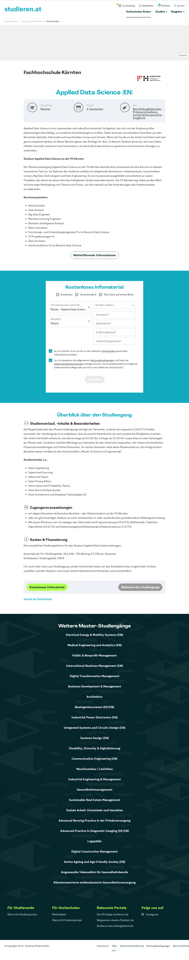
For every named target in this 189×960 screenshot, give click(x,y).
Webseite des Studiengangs (140, 587)
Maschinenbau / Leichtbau (94, 769)
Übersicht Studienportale (22, 914)
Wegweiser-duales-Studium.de (115, 920)
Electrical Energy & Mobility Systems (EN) (94, 635)
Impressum (103, 945)
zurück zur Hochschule (38, 599)
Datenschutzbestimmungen (68, 363)
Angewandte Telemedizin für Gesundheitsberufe (94, 872)
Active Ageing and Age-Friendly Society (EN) (94, 862)
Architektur (95, 697)
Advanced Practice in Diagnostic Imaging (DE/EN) (94, 831)
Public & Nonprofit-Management (94, 655)
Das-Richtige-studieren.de (112, 914)
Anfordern (95, 379)
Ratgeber (176, 11)
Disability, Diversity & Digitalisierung (94, 748)
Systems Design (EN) (94, 738)
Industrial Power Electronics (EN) (94, 717)
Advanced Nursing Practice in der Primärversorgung (94, 820)
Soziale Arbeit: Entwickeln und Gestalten (94, 810)
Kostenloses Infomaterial (47, 587)
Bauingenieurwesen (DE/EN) (94, 707)
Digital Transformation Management (94, 676)
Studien (160, 11)
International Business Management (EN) (94, 666)
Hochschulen (108, 351)
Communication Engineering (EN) (94, 759)
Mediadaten (59, 914)
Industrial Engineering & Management (94, 779)
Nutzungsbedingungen (102, 360)
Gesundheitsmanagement (94, 789)
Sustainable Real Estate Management (94, 800)
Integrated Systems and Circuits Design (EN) (94, 728)
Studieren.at (10, 21)
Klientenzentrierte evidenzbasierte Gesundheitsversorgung (94, 882)
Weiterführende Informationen (94, 255)
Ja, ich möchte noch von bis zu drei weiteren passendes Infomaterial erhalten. (91, 353)
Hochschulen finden (138, 11)
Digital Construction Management (94, 851)
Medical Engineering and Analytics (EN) (94, 645)
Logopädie (94, 841)
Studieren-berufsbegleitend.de (115, 926)
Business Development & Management (94, 686)
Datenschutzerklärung (132, 945)
